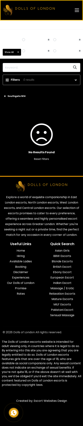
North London (21, 25)
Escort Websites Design (50, 401)
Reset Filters (41, 159)
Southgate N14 (41, 25)
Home (6, 25)
